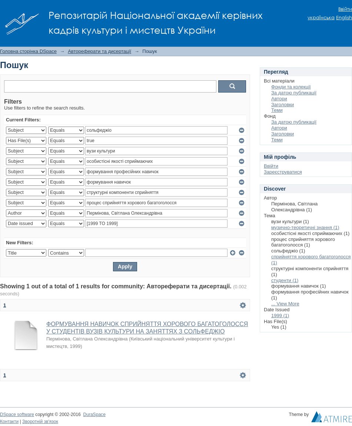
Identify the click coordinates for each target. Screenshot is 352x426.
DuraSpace (94, 414)
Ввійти (345, 9)
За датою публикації (293, 92)
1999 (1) (280, 315)
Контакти (9, 421)
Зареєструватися (283, 172)
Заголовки (282, 104)
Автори (279, 98)
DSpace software (17, 414)
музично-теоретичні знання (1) (305, 227)
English (344, 17)
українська (321, 17)
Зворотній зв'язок (40, 421)
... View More (285, 303)
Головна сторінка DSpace (28, 51)
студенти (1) (284, 280)
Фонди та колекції (291, 87)
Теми (277, 110)
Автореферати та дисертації (99, 51)
